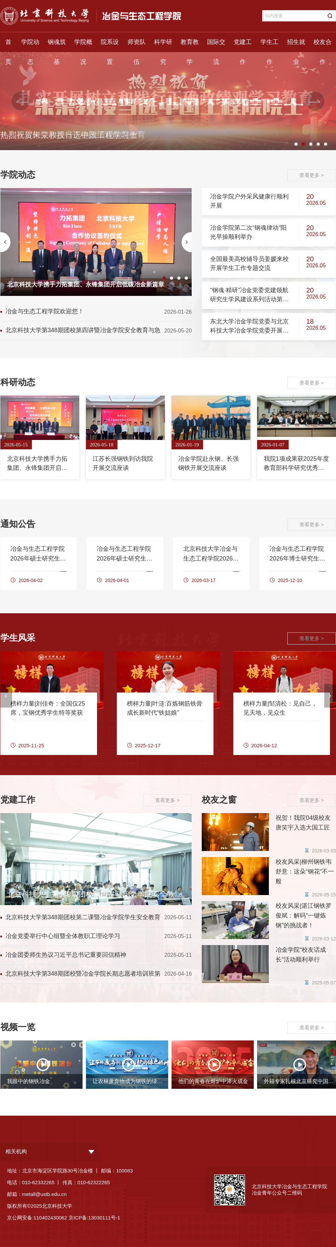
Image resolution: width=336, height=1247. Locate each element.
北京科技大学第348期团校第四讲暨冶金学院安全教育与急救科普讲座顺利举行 (82, 332)
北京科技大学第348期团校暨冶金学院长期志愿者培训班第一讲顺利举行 (82, 975)
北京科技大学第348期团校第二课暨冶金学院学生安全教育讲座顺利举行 (82, 919)
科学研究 (163, 45)
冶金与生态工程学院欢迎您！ (44, 311)
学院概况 (83, 45)
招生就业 (296, 45)
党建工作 (243, 45)
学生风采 (17, 638)
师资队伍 (137, 45)
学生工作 (269, 45)
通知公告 (17, 524)
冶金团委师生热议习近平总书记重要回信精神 (65, 954)
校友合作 (323, 45)
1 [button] (296, 144)
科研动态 (17, 382)
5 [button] (325, 144)
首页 (8, 45)
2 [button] (303, 144)
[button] (21, 101)
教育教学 (190, 45)
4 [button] (318, 144)
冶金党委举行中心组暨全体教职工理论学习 (62, 936)
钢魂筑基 (57, 45)
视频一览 (17, 1027)
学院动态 (30, 45)
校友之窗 (219, 800)
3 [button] (311, 144)
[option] (96, 242)
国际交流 (216, 45)
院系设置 (110, 45)
